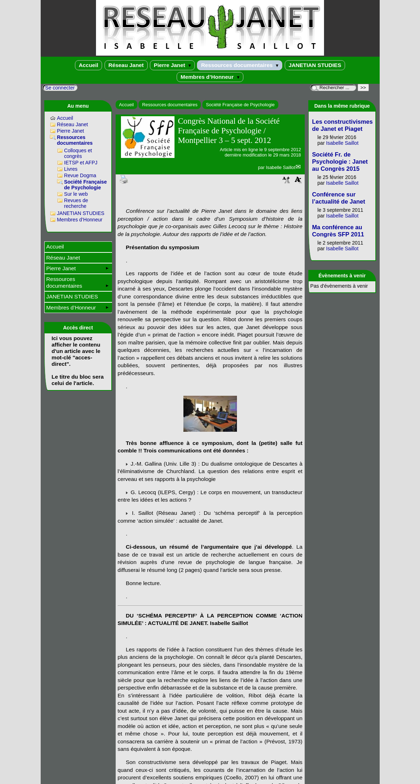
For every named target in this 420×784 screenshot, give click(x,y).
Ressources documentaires (239, 65)
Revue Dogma (80, 175)
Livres (71, 169)
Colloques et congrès (78, 153)
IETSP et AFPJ (81, 162)
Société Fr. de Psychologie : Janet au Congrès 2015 (340, 161)
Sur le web (76, 194)
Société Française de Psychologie (240, 104)
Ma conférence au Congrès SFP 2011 (338, 231)
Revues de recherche (76, 203)
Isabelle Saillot (280, 167)
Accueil (88, 65)
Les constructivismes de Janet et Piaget (342, 125)
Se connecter (60, 88)
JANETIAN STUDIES (315, 65)
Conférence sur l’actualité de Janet (338, 198)
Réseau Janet (126, 65)
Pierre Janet (172, 65)
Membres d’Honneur (210, 77)
